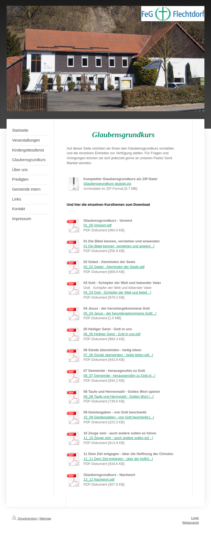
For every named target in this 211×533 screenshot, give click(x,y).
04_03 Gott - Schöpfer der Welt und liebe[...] (117, 292)
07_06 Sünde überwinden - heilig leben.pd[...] (118, 355)
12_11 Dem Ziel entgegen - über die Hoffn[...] (118, 459)
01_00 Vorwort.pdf (98, 225)
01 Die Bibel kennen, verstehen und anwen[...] (119, 246)
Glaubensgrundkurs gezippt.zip (107, 184)
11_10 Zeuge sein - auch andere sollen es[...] (118, 438)
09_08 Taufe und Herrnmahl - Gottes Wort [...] (119, 397)
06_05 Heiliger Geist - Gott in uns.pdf (112, 334)
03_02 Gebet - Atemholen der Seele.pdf (114, 267)
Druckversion (25, 518)
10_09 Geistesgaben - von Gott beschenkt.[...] (119, 417)
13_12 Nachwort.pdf (99, 479)
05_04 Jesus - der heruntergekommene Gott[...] (120, 313)
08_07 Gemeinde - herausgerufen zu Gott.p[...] (119, 376)
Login (195, 518)
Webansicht (190, 522)
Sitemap (45, 518)
